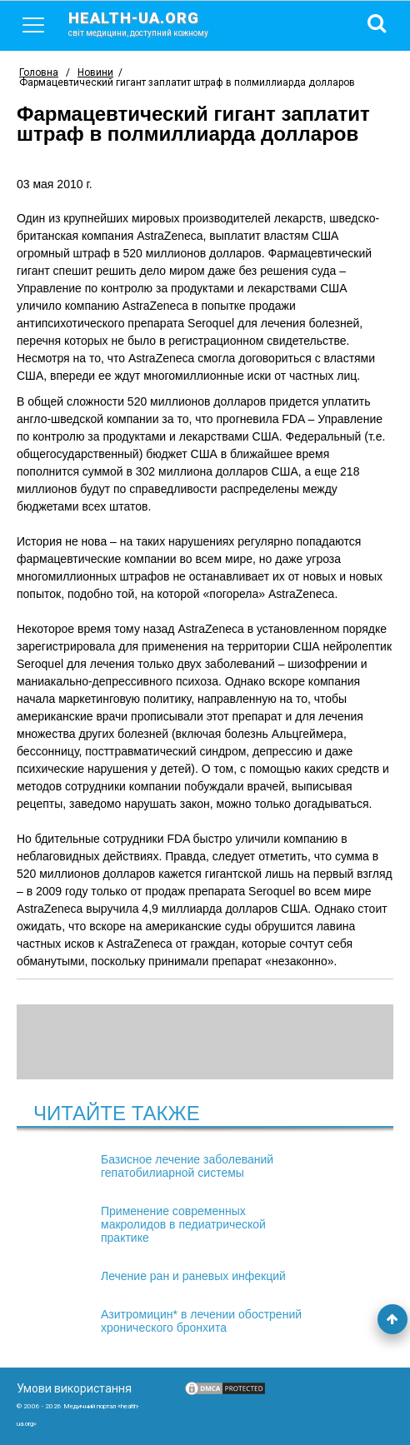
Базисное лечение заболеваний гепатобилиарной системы (187, 1166)
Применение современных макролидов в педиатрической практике (183, 1224)
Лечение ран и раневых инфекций (193, 1276)
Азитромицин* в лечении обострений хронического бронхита (201, 1321)
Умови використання (74, 1388)
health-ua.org (151, 23)
